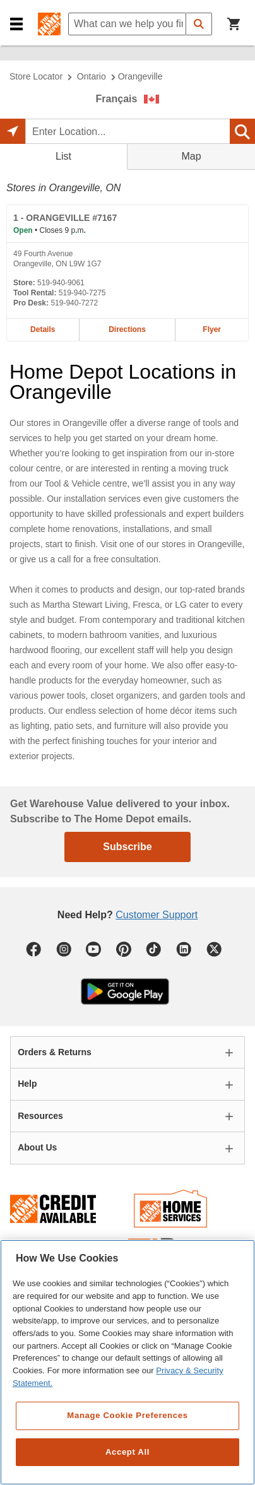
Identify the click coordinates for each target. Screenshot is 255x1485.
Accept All (127, 1452)
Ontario (91, 76)
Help (27, 1084)
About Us (37, 1147)
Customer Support (157, 914)
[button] (16, 24)
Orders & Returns (55, 1052)
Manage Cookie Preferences (127, 1415)
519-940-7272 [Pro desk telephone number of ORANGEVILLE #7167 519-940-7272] (74, 303)
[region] (127, 1362)
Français (117, 98)
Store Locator (35, 76)
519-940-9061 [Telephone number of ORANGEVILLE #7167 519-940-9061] (61, 282)
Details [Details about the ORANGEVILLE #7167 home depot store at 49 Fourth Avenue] (42, 329)
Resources (40, 1116)
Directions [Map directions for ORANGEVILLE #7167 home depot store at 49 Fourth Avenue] (127, 329)
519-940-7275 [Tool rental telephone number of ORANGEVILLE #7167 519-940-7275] (82, 292)
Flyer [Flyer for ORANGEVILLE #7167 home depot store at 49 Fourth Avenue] (212, 329)
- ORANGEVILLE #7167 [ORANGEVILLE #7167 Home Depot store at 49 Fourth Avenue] (65, 218)
